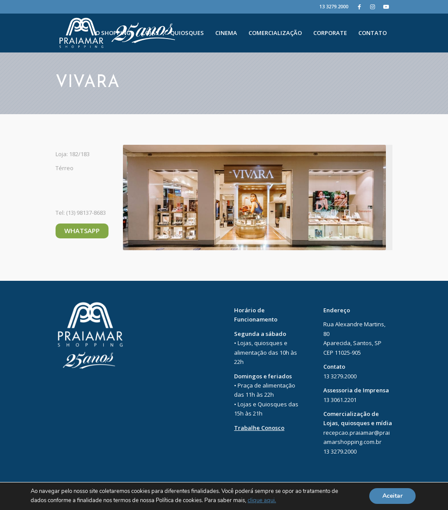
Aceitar (392, 496)
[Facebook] (359, 6)
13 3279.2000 (333, 6)
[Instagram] (372, 6)
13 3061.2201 (340, 400)
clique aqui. (262, 501)
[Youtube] (385, 6)
